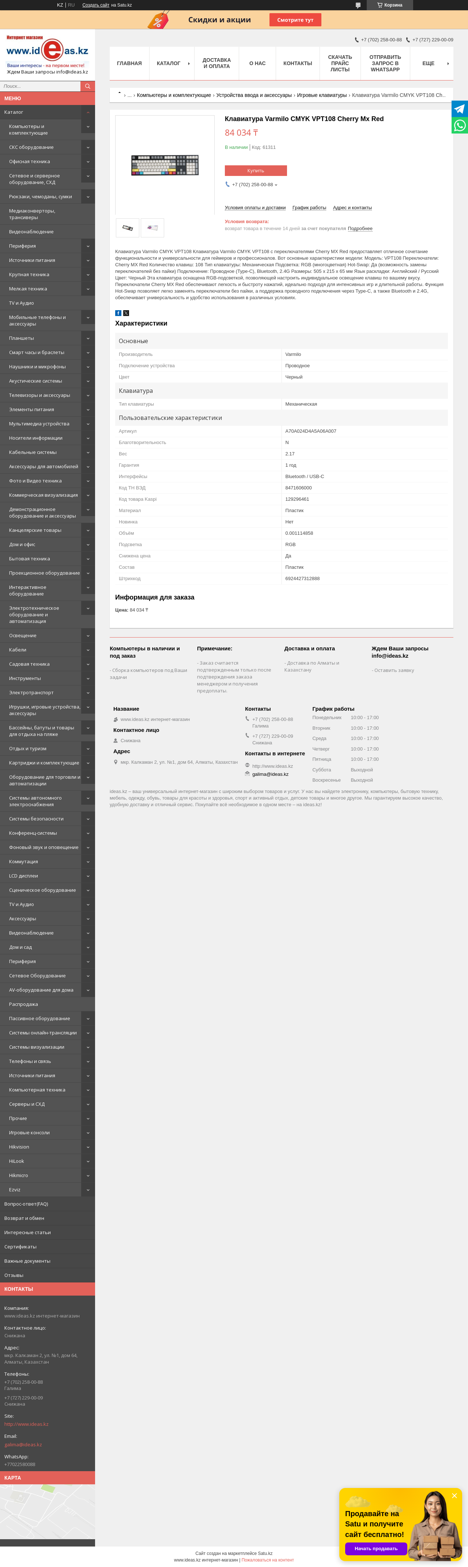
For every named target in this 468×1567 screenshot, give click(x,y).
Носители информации (36, 438)
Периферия (22, 246)
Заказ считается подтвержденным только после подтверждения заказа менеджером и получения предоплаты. (234, 677)
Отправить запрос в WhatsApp (385, 63)
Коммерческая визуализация (43, 495)
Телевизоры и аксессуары (39, 395)
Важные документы (27, 1261)
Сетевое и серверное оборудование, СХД (34, 178)
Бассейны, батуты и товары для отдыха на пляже (41, 730)
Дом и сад (20, 947)
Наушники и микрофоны (37, 366)
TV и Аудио (21, 303)
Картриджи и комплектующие (44, 762)
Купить (256, 170)
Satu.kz (265, 1553)
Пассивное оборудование (39, 1018)
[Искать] (87, 86)
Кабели (17, 649)
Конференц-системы (33, 833)
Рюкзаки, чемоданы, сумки (40, 196)
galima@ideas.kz (23, 1444)
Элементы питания (31, 409)
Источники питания (32, 260)
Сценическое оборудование (42, 890)
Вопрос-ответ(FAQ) (26, 1203)
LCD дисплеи (23, 875)
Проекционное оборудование (44, 573)
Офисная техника (29, 161)
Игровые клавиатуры (322, 95)
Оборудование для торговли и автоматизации (44, 780)
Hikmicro (18, 1175)
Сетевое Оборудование (37, 975)
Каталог (13, 112)
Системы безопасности (36, 818)
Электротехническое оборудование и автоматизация (34, 614)
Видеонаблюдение (31, 231)
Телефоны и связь (30, 1061)
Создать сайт (95, 5)
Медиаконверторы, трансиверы (32, 214)
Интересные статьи (27, 1232)
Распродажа (23, 1004)
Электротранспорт (31, 692)
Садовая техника (29, 664)
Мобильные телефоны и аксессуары (37, 320)
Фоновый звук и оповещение (44, 847)
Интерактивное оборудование (27, 590)
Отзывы (13, 1275)
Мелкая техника (28, 288)
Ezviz (14, 1189)
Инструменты (25, 678)
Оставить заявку (394, 670)
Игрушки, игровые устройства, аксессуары (44, 710)
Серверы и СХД (27, 1104)
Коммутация (23, 861)
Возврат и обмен (24, 1218)
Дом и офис (22, 544)
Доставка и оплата (217, 63)
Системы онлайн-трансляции (43, 1032)
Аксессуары (22, 918)
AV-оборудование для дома (41, 990)
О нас (257, 63)
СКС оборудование (31, 147)
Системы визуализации (36, 1047)
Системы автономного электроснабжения (35, 801)
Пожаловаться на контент (268, 1560)
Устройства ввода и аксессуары (254, 95)
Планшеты (21, 338)
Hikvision (19, 1146)
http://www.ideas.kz (26, 1424)
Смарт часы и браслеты (36, 352)
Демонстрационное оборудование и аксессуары (42, 512)
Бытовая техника (29, 558)
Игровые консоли (29, 1132)
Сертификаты (20, 1246)
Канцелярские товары (35, 530)
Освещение (23, 635)
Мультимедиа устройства (39, 423)
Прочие (18, 1118)
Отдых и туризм (27, 748)
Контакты (297, 63)
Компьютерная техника (37, 1089)
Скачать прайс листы (340, 63)
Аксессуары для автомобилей (43, 466)
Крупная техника (29, 274)
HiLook (16, 1161)
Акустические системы (35, 380)
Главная (129, 63)
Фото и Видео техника (35, 480)
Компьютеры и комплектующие (28, 129)
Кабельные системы (33, 452)
